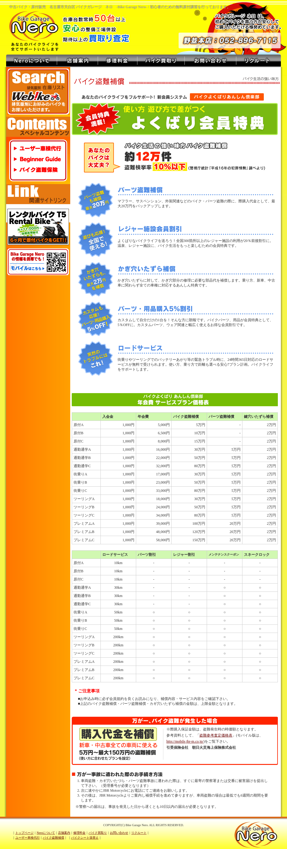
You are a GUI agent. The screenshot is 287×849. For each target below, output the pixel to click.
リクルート (258, 61)
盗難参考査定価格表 (215, 735)
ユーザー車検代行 (38, 148)
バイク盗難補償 (53, 837)
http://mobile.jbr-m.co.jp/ (184, 741)
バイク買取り (161, 61)
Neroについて (31, 61)
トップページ (24, 832)
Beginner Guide (38, 159)
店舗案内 (77, 61)
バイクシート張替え (85, 837)
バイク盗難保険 (38, 170)
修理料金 (117, 61)
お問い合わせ (210, 61)
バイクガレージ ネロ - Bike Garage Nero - (35, 26)
